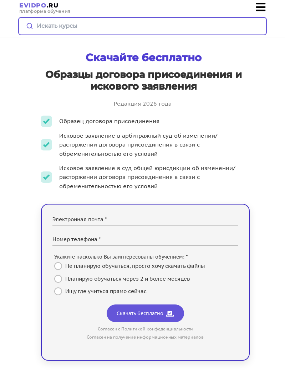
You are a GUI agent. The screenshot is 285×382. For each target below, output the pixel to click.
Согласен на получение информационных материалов (145, 337)
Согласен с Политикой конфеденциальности (145, 328)
